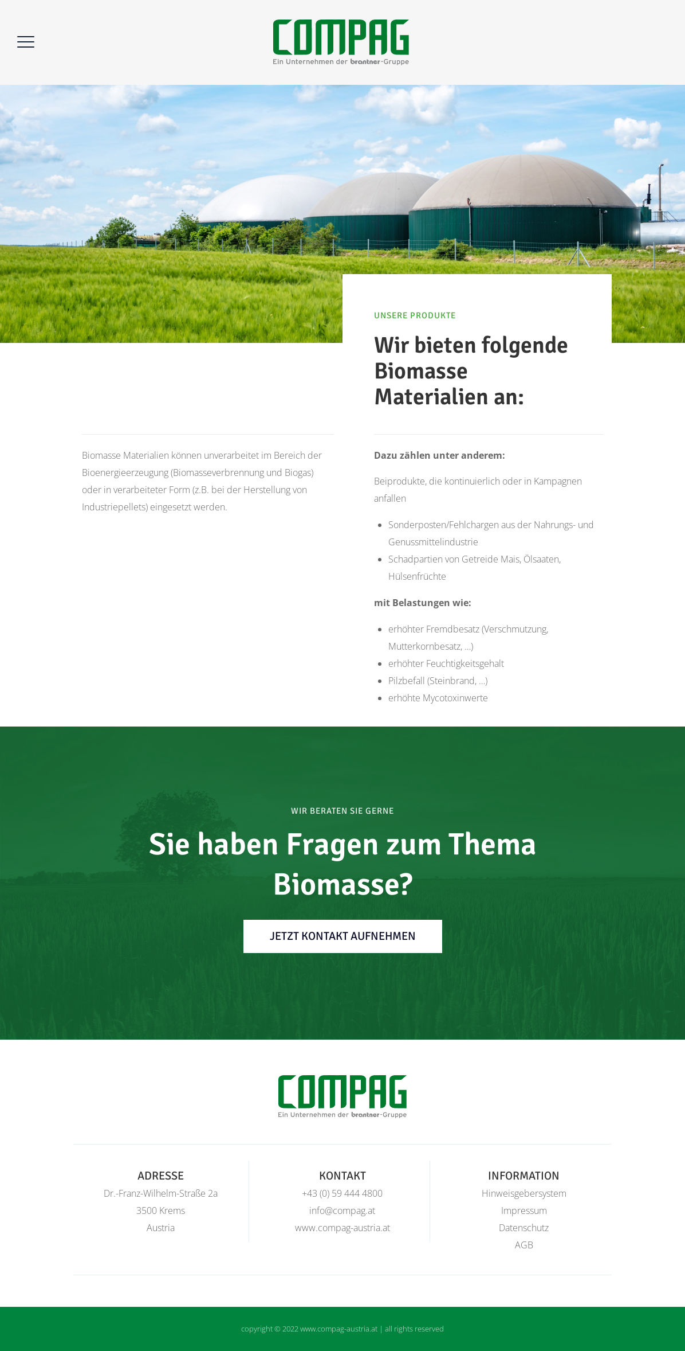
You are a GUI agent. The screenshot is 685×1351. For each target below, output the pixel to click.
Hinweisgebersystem (524, 1193)
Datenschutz (524, 1227)
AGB (524, 1245)
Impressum (524, 1210)
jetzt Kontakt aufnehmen (343, 936)
